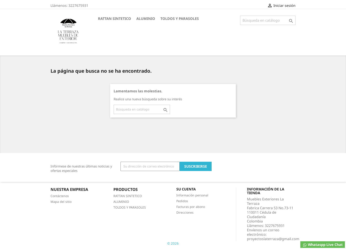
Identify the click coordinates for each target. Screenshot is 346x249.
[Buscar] (267, 20)
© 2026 (173, 243)
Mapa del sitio (61, 202)
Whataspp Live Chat (323, 244)
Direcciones (185, 212)
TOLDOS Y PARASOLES (179, 18)
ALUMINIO (145, 18)
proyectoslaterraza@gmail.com (273, 238)
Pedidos (182, 201)
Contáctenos (60, 196)
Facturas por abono (190, 207)
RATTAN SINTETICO (114, 18)
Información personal (192, 195)
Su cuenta (186, 189)
